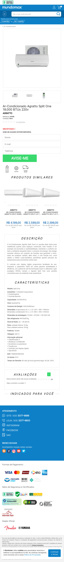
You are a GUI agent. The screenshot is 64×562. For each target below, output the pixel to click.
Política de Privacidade (32, 555)
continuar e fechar (54, 553)
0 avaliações (20, 122)
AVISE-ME (19, 158)
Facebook (12, 430)
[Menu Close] (4, 14)
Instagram (12, 425)
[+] (49, 374)
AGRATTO (7, 113)
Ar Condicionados (10, 26)
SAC (8, 435)
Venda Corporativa (37, 545)
